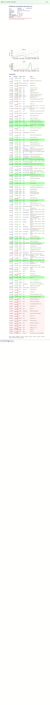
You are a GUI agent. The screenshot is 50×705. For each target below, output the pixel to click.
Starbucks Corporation (35, 239)
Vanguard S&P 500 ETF (35, 267)
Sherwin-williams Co (34, 238)
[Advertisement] (13, 35)
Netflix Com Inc (33, 329)
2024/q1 (14, 339)
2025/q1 (34, 338)
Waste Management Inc (35, 277)
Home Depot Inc (33, 139)
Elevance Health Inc (34, 300)
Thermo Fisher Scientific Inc (36, 246)
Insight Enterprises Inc (35, 145)
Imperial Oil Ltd (33, 322)
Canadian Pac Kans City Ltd (36, 103)
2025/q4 (22, 338)
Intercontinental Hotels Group (36, 147)
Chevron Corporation (34, 303)
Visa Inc (32, 271)
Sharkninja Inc (33, 291)
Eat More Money (8, 2)
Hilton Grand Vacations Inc (36, 136)
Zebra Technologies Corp (35, 283)
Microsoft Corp (33, 192)
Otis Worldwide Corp (34, 195)
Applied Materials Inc (34, 94)
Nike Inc (32, 331)
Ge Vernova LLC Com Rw (35, 123)
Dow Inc (32, 310)
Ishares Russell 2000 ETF (35, 165)
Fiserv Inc (32, 317)
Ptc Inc (31, 333)
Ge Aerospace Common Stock (36, 125)
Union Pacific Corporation (35, 249)
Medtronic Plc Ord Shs (35, 287)
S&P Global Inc (33, 203)
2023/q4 (18, 339)
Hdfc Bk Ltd (32, 134)
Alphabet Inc (33, 84)
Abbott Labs (32, 80)
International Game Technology (37, 334)
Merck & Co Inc (33, 327)
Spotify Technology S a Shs (36, 296)
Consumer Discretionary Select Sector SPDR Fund (37, 219)
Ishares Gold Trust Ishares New (37, 150)
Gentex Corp (33, 319)
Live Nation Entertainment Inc (36, 187)
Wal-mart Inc (33, 275)
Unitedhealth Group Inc (35, 251)
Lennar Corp (33, 185)
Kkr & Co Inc (33, 182)
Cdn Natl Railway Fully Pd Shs (36, 100)
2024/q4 (38, 338)
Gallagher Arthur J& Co (35, 121)
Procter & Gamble (34, 202)
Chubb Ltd (32, 293)
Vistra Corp (32, 273)
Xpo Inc (31, 279)
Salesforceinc (33, 209)
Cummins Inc (33, 307)
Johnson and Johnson (35, 180)
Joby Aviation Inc (33, 289)
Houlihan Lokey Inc (34, 141)
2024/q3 (43, 338)
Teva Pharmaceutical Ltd (35, 244)
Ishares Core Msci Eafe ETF (36, 172)
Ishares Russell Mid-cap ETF (36, 159)
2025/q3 (26, 338)
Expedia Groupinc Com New (36, 115)
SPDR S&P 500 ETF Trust (35, 205)
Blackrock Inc (33, 98)
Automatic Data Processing (36, 96)
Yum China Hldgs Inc (34, 281)
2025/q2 (30, 338)
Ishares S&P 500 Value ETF (36, 156)
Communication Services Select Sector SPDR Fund (37, 231)
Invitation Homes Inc (34, 324)
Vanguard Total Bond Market (36, 255)
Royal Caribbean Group (35, 298)
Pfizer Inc (32, 197)
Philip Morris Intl (33, 199)
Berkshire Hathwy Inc (34, 97)
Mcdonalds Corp (33, 191)
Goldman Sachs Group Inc (36, 129)
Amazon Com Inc (34, 89)
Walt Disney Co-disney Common (37, 112)
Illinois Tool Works (34, 143)
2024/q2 (11, 339)
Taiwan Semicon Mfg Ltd (35, 241)
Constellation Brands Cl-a (35, 305)
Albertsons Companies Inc (35, 82)
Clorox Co (32, 105)
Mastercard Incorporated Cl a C (37, 189)
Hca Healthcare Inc (34, 131)
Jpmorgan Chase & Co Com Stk (37, 178)
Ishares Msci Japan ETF (35, 176)
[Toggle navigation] (47, 2)
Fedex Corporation (34, 119)
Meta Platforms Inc (34, 117)
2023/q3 (22, 339)
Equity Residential (34, 312)
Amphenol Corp (33, 91)
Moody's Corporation (34, 194)
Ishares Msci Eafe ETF (35, 157)
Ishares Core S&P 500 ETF (36, 151)
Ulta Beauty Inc (33, 247)
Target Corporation (34, 242)
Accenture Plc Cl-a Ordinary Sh (37, 285)
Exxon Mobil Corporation (35, 315)
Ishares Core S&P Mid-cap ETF (37, 161)
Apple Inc (32, 92)
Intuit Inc (32, 149)
